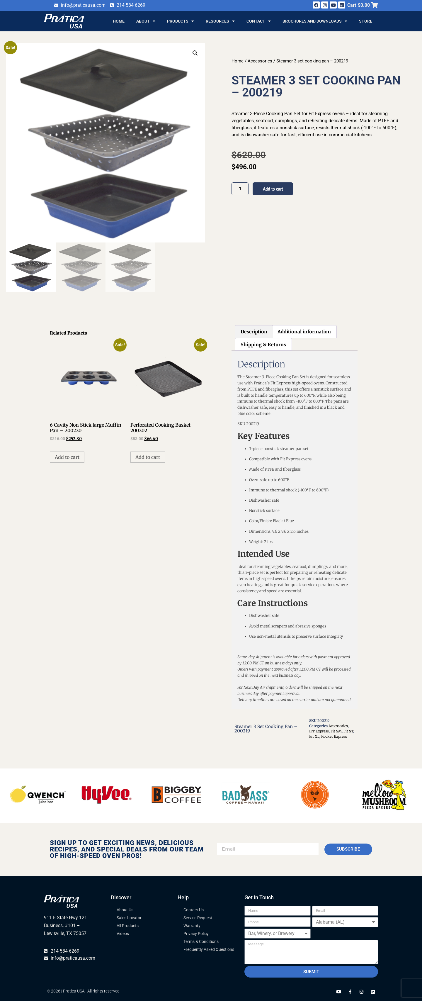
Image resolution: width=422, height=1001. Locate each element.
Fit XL (314, 736)
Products (180, 21)
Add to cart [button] (67, 457)
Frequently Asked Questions (208, 949)
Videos (123, 933)
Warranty (191, 925)
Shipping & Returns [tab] (263, 344)
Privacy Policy (196, 933)
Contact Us (193, 909)
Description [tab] (254, 332)
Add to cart (273, 189)
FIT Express (319, 731)
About (145, 21)
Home (119, 21)
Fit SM (336, 731)
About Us (125, 909)
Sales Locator (129, 917)
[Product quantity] (240, 188)
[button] (195, 53)
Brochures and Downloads (315, 21)
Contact (258, 21)
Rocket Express (334, 736)
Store (365, 21)
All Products (128, 925)
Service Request (197, 917)
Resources (220, 21)
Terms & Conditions (201, 941)
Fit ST (348, 731)
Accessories (260, 61)
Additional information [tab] (304, 332)
